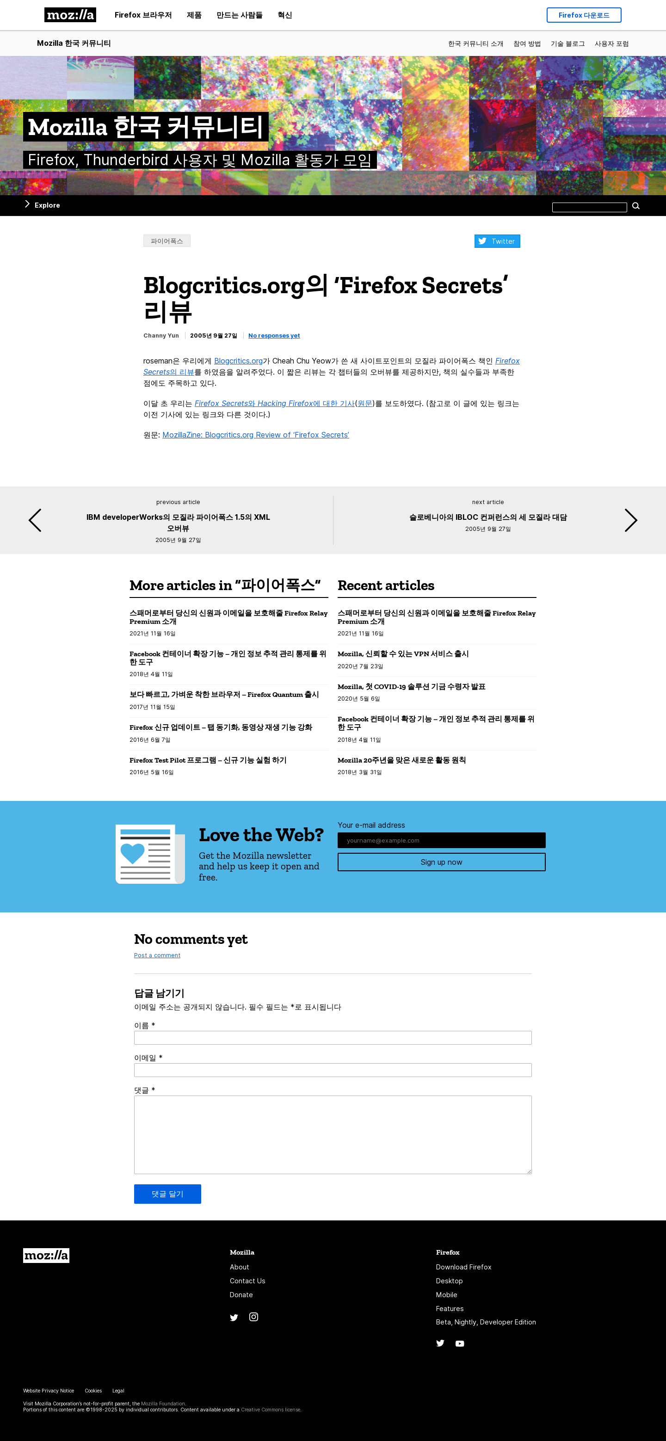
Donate (241, 1295)
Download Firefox (464, 1267)
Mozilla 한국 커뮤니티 (74, 43)
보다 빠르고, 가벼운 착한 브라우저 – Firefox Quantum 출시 (224, 694)
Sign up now (441, 863)
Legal (118, 1391)
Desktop (449, 1281)
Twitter (503, 241)
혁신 (285, 14)
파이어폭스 (167, 241)
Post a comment (157, 955)
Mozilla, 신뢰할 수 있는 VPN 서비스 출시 (403, 653)
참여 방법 (527, 43)
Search (636, 205)
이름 (144, 1025)
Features (450, 1308)
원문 (365, 403)
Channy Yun (161, 335)
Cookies (93, 1391)
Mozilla (46, 1255)
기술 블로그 (568, 43)
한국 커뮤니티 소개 (476, 43)
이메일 (148, 1057)
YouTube (460, 1344)
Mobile (446, 1295)
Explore (47, 205)
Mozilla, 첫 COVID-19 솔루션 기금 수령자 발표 (412, 686)
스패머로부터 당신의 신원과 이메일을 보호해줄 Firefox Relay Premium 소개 (228, 617)
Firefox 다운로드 (584, 13)
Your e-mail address (371, 825)
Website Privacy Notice (48, 1391)
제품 (194, 14)
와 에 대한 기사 (275, 403)
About (239, 1267)
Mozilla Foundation (163, 1404)
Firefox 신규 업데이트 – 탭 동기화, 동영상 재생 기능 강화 (221, 727)
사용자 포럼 (612, 43)
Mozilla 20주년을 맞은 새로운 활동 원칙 (402, 760)
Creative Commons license (270, 1410)
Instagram (253, 1316)
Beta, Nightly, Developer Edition (486, 1322)
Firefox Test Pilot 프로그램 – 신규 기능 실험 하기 (208, 760)
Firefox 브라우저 (143, 14)
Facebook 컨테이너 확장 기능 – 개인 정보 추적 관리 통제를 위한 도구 (228, 657)
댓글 (144, 1090)
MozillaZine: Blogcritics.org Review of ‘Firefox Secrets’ (255, 434)
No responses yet (274, 335)
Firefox (448, 1252)
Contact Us (247, 1281)
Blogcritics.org (238, 360)
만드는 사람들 (239, 14)
